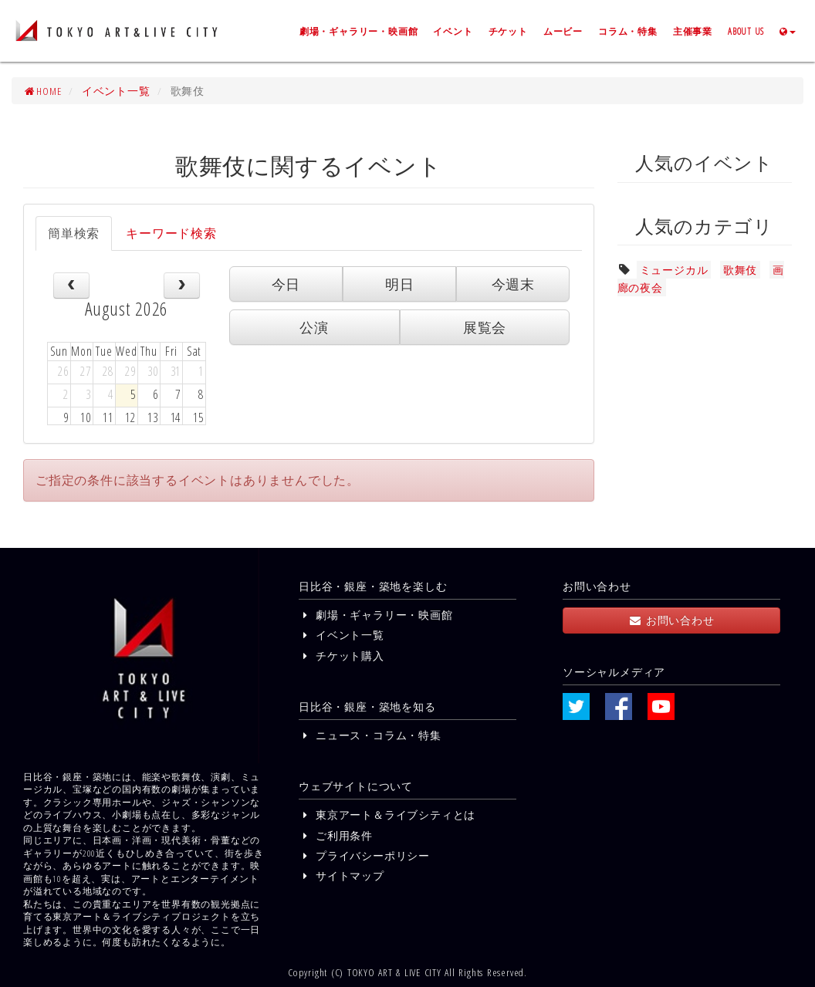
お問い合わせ (671, 620)
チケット (508, 31)
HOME (42, 90)
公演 (314, 327)
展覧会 (484, 327)
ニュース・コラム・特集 (370, 735)
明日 (399, 284)
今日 (286, 284)
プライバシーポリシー (364, 855)
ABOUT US (746, 31)
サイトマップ (341, 875)
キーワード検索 (171, 233)
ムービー (563, 31)
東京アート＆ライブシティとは (387, 814)
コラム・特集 (628, 31)
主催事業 (692, 31)
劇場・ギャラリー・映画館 (358, 31)
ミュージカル (674, 269)
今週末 (513, 284)
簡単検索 (74, 233)
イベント (452, 31)
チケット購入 (341, 655)
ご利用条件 (336, 835)
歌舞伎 (740, 269)
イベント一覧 (116, 90)
